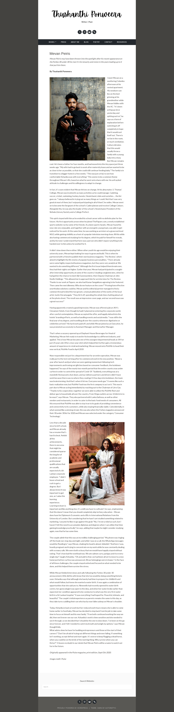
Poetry (96, 42)
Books (51, 42)
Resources (122, 42)
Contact (108, 42)
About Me (75, 42)
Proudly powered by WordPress (72, 708)
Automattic (110, 708)
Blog (86, 42)
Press (63, 42)
